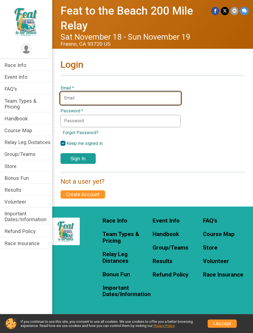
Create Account (83, 194)
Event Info (16, 77)
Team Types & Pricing (20, 104)
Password (72, 111)
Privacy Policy (163, 326)
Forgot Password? (80, 132)
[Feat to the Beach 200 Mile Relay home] (26, 21)
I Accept (222, 323)
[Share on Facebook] (215, 11)
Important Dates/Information (25, 216)
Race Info (15, 65)
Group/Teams (19, 154)
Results (12, 190)
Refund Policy (20, 231)
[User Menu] (26, 49)
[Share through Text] (244, 11)
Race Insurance (22, 243)
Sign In (78, 158)
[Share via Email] (234, 11)
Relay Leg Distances (27, 142)
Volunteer (15, 202)
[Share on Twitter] (225, 11)
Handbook (16, 118)
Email (67, 88)
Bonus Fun (16, 178)
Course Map (18, 130)
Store (10, 166)
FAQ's (10, 89)
